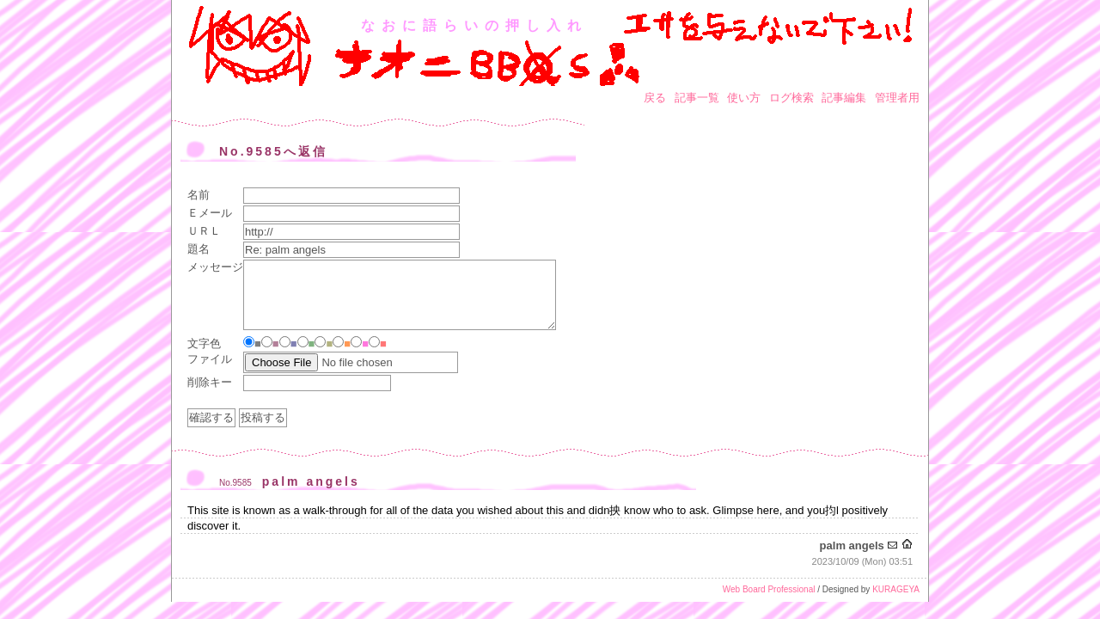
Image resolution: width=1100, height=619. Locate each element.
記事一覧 (697, 97)
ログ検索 (791, 97)
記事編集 (844, 97)
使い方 (744, 97)
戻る (655, 97)
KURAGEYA (896, 589)
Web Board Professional (769, 589)
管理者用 (897, 97)
